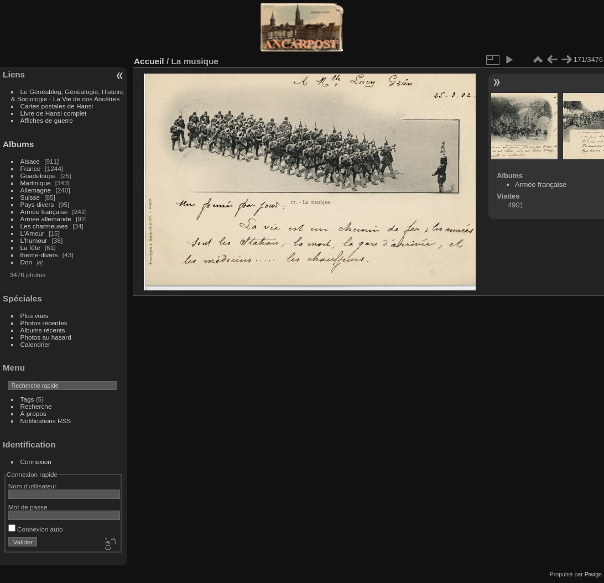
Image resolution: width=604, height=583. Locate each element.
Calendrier (35, 344)
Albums (18, 144)
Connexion (35, 461)
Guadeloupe (38, 175)
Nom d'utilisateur (32, 486)
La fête (30, 247)
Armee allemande (45, 218)
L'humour (34, 240)
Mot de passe (28, 507)
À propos (33, 413)
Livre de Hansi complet (53, 113)
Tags (27, 399)
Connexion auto (35, 529)
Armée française (44, 211)
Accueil (149, 61)
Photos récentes (43, 322)
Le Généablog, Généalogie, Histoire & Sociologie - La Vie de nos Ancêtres (67, 95)
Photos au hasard (45, 337)
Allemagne (35, 190)
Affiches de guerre (46, 120)
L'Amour (32, 233)
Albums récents (42, 330)
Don (26, 262)
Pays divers (37, 204)
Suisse (30, 197)
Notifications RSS (45, 420)
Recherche (36, 406)
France (30, 168)
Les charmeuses (44, 226)
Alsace (30, 161)
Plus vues (34, 315)
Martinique (35, 182)
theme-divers (39, 254)
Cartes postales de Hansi (56, 106)
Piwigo (593, 574)
